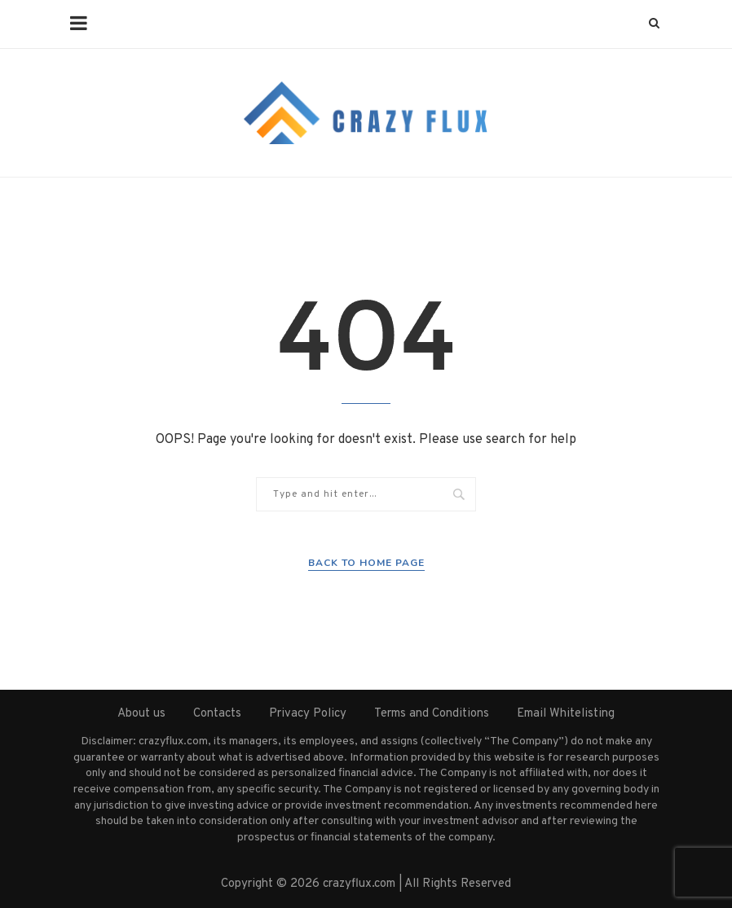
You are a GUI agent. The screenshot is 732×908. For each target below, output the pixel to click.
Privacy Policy (307, 714)
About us (141, 714)
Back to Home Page (366, 562)
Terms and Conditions (431, 714)
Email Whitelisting (566, 714)
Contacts (217, 714)
